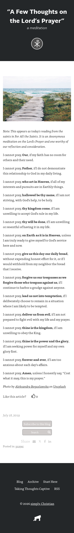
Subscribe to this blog (37, 424)
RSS (57, 488)
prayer (20, 446)
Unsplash (59, 386)
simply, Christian (42, 503)
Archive (33, 481)
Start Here (50, 481)
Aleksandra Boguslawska (32, 386)
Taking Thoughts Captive (32, 488)
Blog (20, 481)
